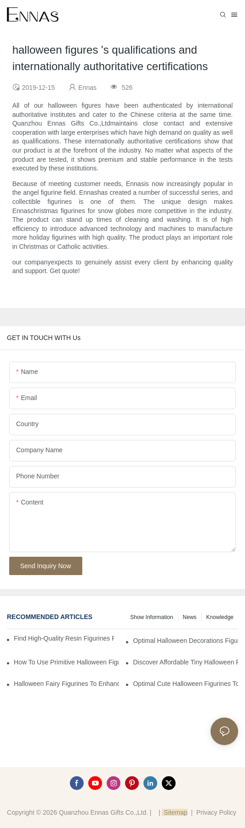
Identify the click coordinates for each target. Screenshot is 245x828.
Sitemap (174, 812)
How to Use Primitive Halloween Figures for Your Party (66, 662)
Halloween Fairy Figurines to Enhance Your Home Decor (66, 683)
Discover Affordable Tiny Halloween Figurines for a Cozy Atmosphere (185, 662)
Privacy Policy (216, 812)
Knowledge (220, 617)
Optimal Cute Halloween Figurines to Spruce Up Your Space (185, 683)
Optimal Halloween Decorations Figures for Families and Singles (185, 640)
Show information (151, 617)
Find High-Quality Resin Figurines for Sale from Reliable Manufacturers (64, 638)
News (190, 617)
